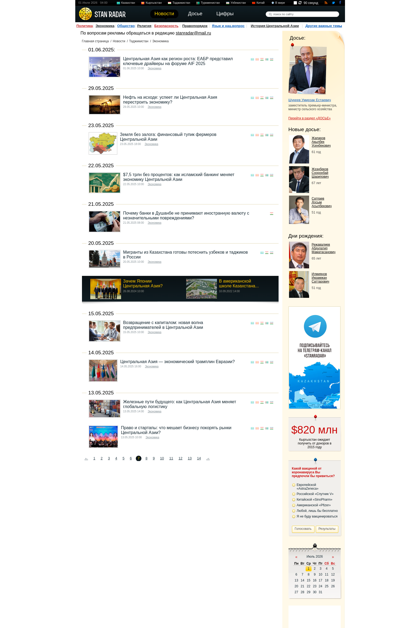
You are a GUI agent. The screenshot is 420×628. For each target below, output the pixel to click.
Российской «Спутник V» (315, 494)
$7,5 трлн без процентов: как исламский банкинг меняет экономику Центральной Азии (179, 177)
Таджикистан (181, 2)
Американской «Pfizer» (314, 505)
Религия (144, 26)
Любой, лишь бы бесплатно (317, 511)
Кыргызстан (154, 2)
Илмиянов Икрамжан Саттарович (320, 277)
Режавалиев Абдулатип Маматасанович (324, 248)
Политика (84, 26)
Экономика (105, 26)
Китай (261, 2)
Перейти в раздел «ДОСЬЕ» (309, 118)
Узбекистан (238, 2)
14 (199, 458)
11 (171, 458)
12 (180, 458)
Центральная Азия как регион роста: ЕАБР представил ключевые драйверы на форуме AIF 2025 (178, 61)
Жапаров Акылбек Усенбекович (321, 141)
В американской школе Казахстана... (239, 283)
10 (162, 458)
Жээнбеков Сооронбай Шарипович (320, 172)
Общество (126, 26)
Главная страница (95, 41)
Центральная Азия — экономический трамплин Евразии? (177, 361)
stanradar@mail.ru (193, 33)
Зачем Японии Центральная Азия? (143, 283)
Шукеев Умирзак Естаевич (309, 100)
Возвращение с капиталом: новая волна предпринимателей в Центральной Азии (163, 325)
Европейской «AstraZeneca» (307, 486)
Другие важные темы (323, 26)
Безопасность (166, 26)
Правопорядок (194, 26)
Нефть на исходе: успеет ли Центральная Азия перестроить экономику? (170, 99)
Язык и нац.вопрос (228, 26)
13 (190, 458)
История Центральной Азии (275, 26)
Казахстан (128, 2)
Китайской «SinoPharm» (314, 499)
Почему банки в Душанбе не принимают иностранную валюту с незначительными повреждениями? (186, 215)
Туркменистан (210, 2)
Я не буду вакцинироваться (317, 516)
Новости (119, 41)
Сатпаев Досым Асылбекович (322, 202)
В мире (280, 2)
